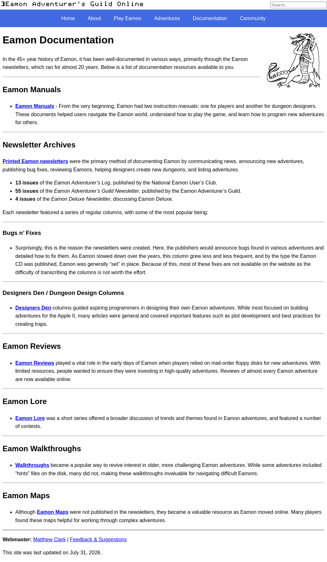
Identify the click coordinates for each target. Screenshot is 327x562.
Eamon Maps (53, 512)
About (94, 18)
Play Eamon (127, 18)
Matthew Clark (49, 539)
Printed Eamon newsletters (35, 161)
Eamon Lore (30, 418)
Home (68, 18)
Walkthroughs (32, 465)
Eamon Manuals (34, 106)
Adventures (167, 18)
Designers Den (33, 308)
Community (253, 18)
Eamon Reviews (34, 363)
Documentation (210, 18)
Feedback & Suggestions (98, 539)
